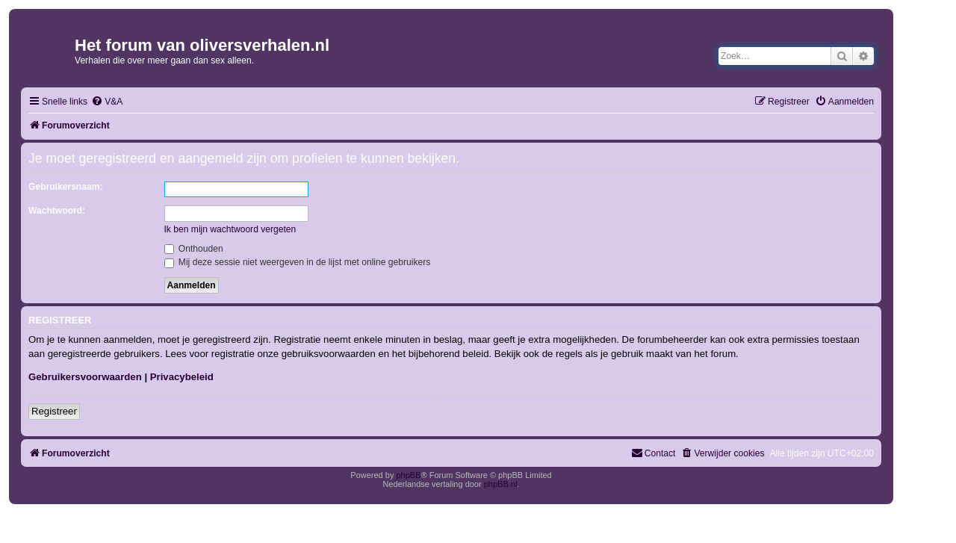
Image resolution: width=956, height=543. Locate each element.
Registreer (54, 411)
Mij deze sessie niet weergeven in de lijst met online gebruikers (297, 262)
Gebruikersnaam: (65, 186)
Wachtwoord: (56, 210)
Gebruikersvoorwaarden (85, 376)
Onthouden (193, 248)
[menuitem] (106, 102)
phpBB (408, 475)
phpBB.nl (501, 484)
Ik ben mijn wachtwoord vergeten (230, 229)
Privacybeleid (182, 376)
